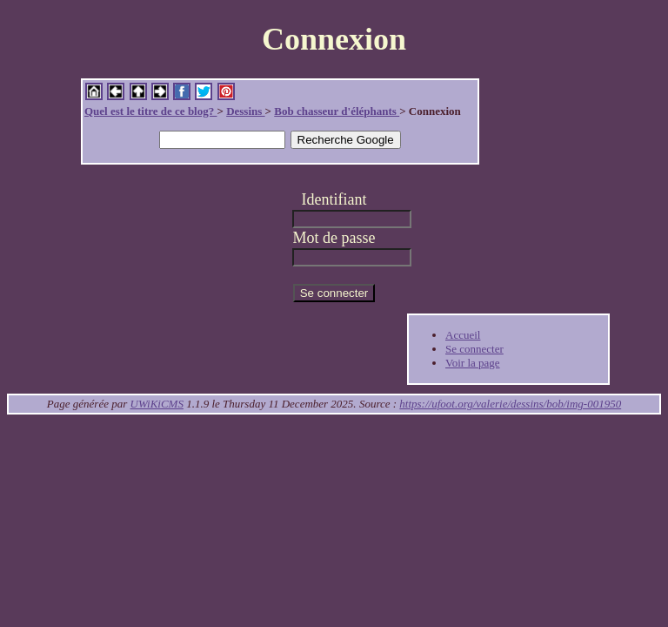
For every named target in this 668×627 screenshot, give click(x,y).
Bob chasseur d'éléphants (336, 111)
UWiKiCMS (157, 403)
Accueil (462, 334)
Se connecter (474, 348)
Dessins (245, 111)
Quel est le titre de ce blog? (150, 111)
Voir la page (472, 362)
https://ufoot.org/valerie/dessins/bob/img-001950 (510, 403)
